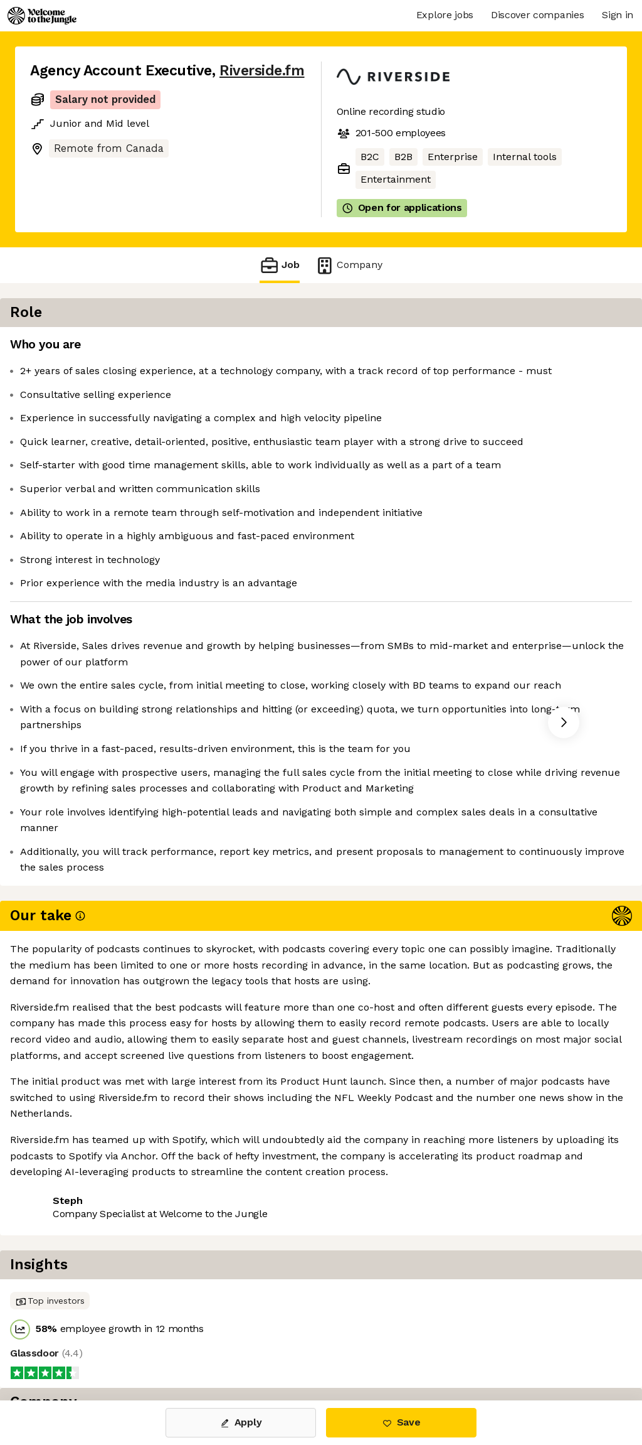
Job (280, 265)
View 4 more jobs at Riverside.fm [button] (197, 1174)
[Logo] (42, 15)
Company (348, 265)
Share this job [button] (64, 1174)
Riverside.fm (261, 70)
